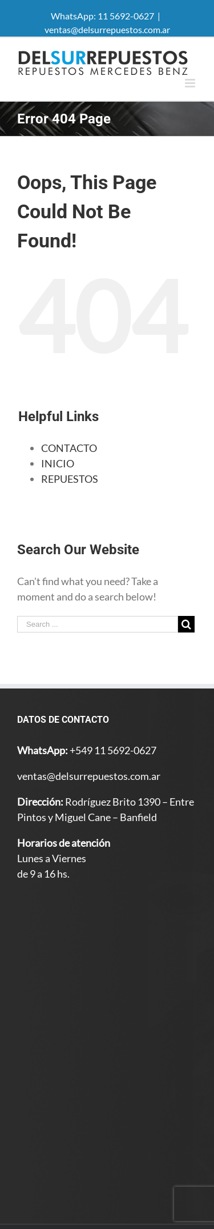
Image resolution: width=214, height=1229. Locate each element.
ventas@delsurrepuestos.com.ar (107, 29)
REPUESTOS (69, 479)
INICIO (57, 463)
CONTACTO (69, 448)
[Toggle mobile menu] (191, 83)
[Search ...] (97, 624)
